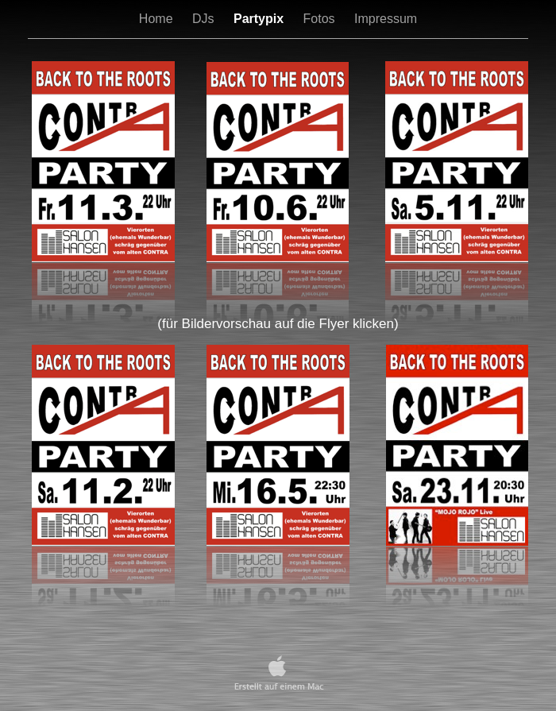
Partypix (261, 18)
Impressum (385, 18)
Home (157, 18)
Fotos (320, 18)
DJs (205, 18)
